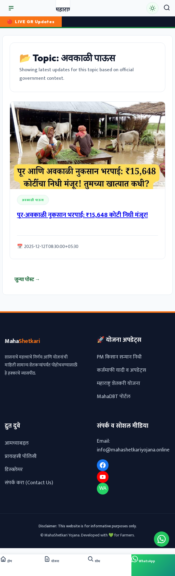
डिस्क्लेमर (14, 469)
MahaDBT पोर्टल (114, 396)
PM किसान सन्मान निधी (119, 357)
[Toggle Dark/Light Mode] (152, 8)
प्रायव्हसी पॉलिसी (21, 456)
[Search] (166, 8)
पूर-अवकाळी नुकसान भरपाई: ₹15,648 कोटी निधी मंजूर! (82, 215)
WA (103, 488)
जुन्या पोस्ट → (27, 279)
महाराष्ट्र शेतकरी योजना (118, 383)
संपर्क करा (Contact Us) (29, 482)
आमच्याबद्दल (17, 443)
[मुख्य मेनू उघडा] (11, 8)
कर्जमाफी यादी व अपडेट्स (121, 370)
